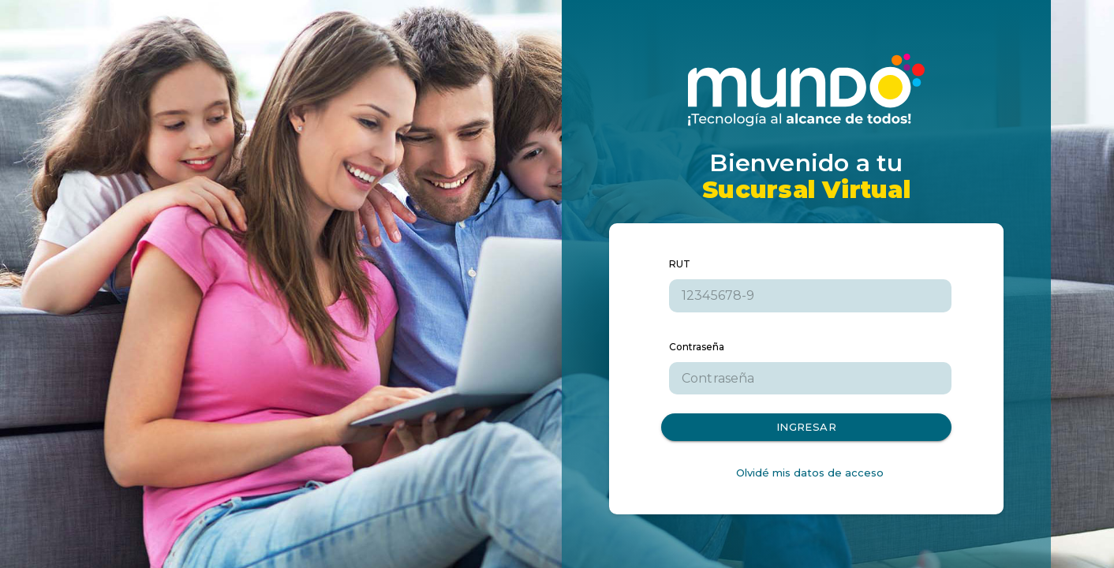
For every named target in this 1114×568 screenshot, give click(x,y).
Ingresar (806, 427)
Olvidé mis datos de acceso (810, 472)
